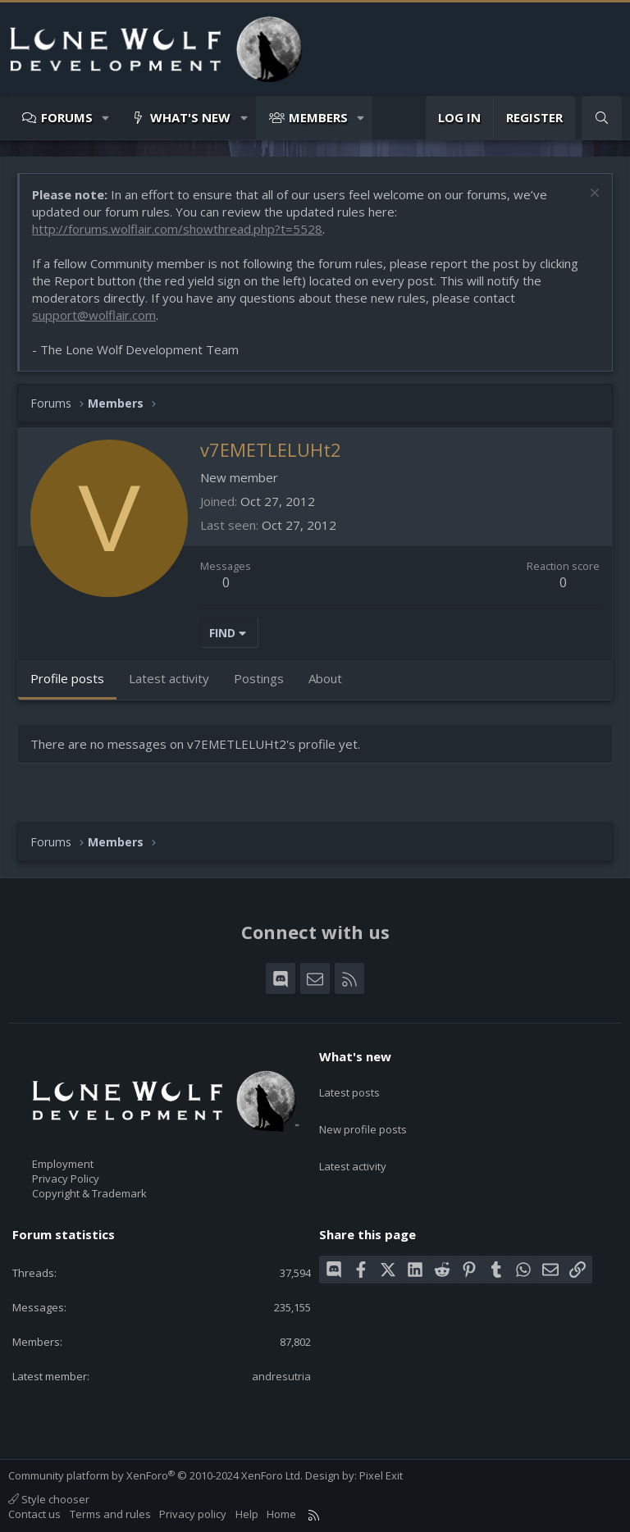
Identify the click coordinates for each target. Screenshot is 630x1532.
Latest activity (352, 1145)
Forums (67, 117)
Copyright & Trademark (89, 1193)
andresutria (281, 1376)
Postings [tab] (259, 678)
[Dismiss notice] (593, 194)
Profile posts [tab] (67, 678)
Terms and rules (110, 1514)
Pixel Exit (381, 1475)
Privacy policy (192, 1514)
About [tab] (325, 678)
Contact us (34, 1514)
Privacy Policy (65, 1178)
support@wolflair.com (94, 315)
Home (281, 1514)
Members (318, 117)
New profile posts (363, 1114)
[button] (106, 117)
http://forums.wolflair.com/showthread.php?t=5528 (177, 229)
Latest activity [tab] (169, 678)
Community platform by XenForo (155, 1475)
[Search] (602, 117)
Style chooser (48, 1499)
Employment (63, 1163)
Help (246, 1514)
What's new (190, 117)
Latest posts (349, 1085)
